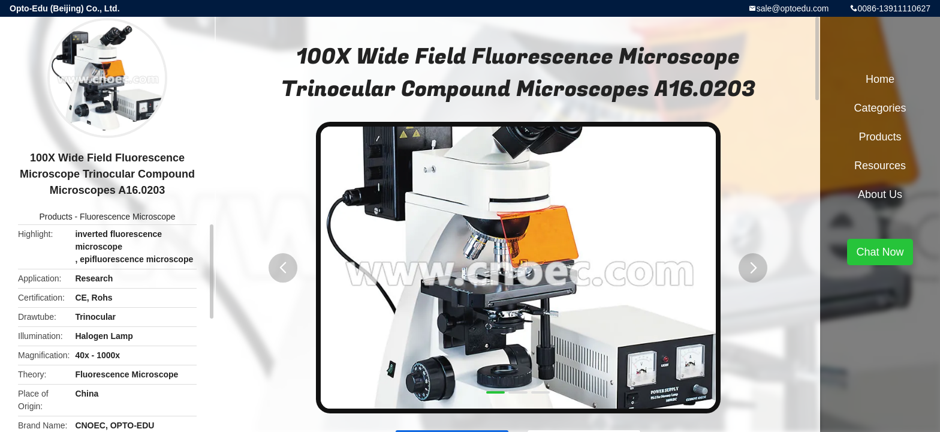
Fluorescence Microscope (128, 216)
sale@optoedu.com (793, 8)
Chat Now (879, 252)
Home (880, 79)
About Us (880, 194)
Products (55, 216)
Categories (880, 108)
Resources (880, 166)
